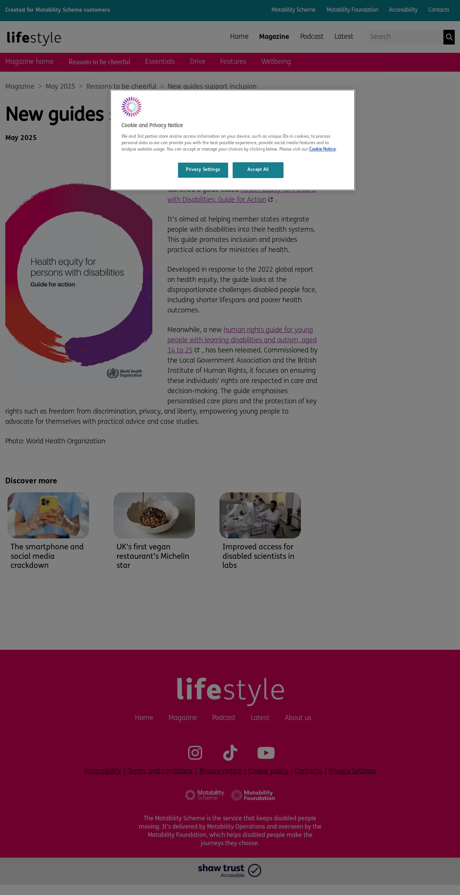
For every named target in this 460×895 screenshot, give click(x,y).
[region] (232, 140)
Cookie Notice (322, 149)
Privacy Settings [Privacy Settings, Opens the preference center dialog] (203, 170)
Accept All (258, 170)
